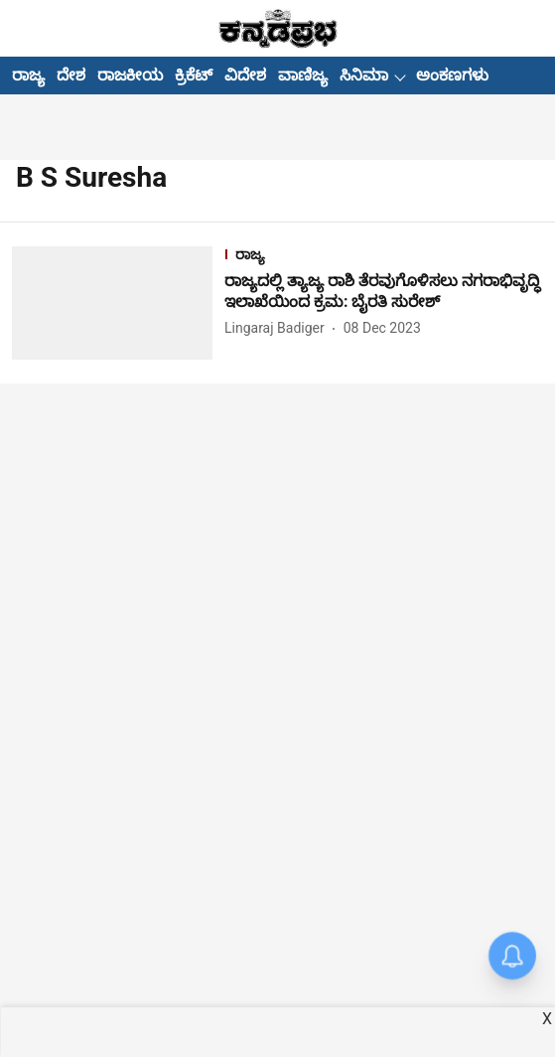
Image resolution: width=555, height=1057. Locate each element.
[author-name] (278, 328)
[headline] (383, 292)
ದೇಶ (71, 75)
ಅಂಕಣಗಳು (452, 75)
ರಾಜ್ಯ (28, 75)
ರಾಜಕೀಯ (130, 75)
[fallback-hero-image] (118, 303)
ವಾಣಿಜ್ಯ (303, 75)
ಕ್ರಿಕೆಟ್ (193, 75)
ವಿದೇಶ (245, 75)
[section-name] (383, 256)
